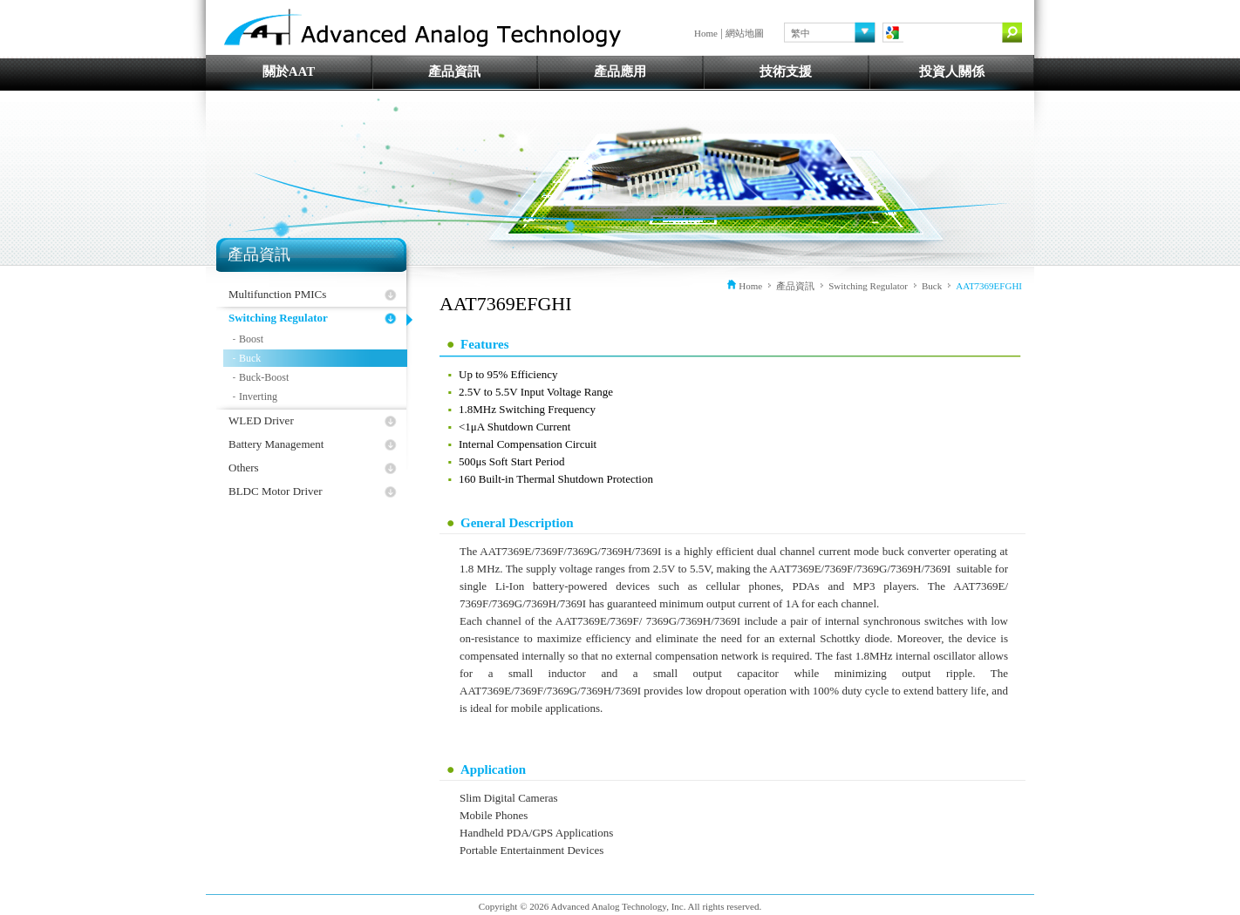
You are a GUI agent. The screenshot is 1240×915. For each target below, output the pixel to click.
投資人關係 (952, 71)
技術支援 (786, 71)
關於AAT (289, 71)
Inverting (258, 396)
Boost (251, 339)
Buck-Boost (264, 377)
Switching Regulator (278, 317)
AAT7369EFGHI (989, 286)
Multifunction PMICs (277, 294)
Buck (250, 358)
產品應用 (620, 71)
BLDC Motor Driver (275, 491)
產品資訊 (454, 71)
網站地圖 (745, 33)
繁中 (800, 33)
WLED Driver (261, 420)
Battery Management (276, 444)
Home (706, 33)
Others (243, 467)
